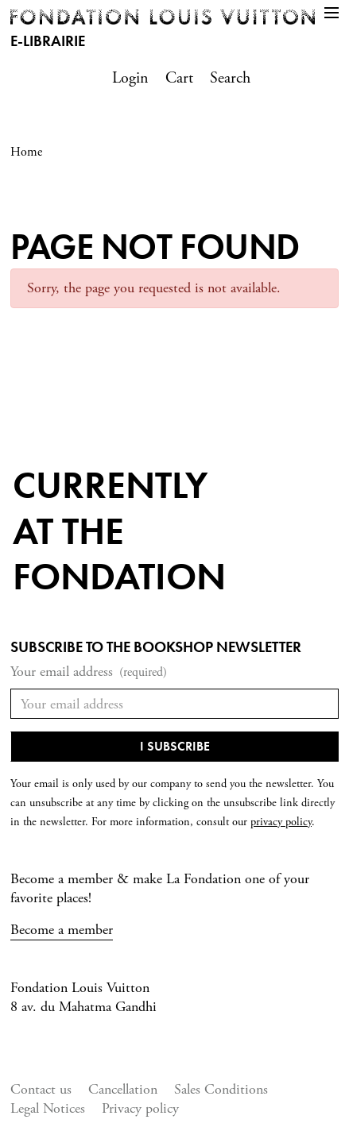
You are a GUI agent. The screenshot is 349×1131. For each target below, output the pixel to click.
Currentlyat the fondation (119, 530)
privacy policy (281, 822)
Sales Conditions (221, 1089)
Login (130, 78)
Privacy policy (140, 1108)
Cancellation (122, 1089)
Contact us (41, 1089)
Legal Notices (47, 1108)
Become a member (61, 930)
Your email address (88, 672)
